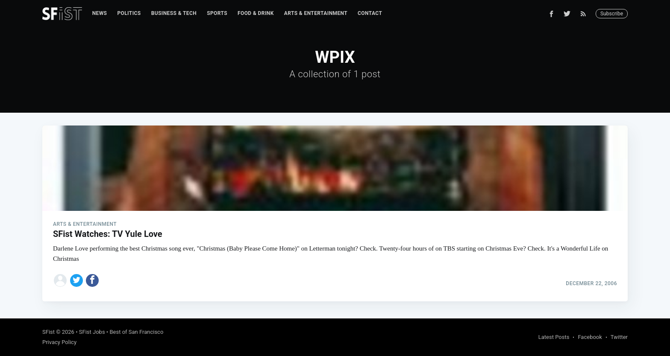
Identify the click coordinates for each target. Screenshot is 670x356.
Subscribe (611, 14)
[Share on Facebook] (92, 280)
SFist (48, 332)
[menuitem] (99, 13)
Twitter (619, 337)
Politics (129, 13)
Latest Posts (554, 337)
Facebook (590, 337)
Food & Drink (256, 13)
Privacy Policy (59, 342)
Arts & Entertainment (315, 13)
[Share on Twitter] (76, 280)
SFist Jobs (92, 332)
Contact (370, 13)
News (99, 13)
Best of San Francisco (136, 332)
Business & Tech (174, 13)
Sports (217, 13)
